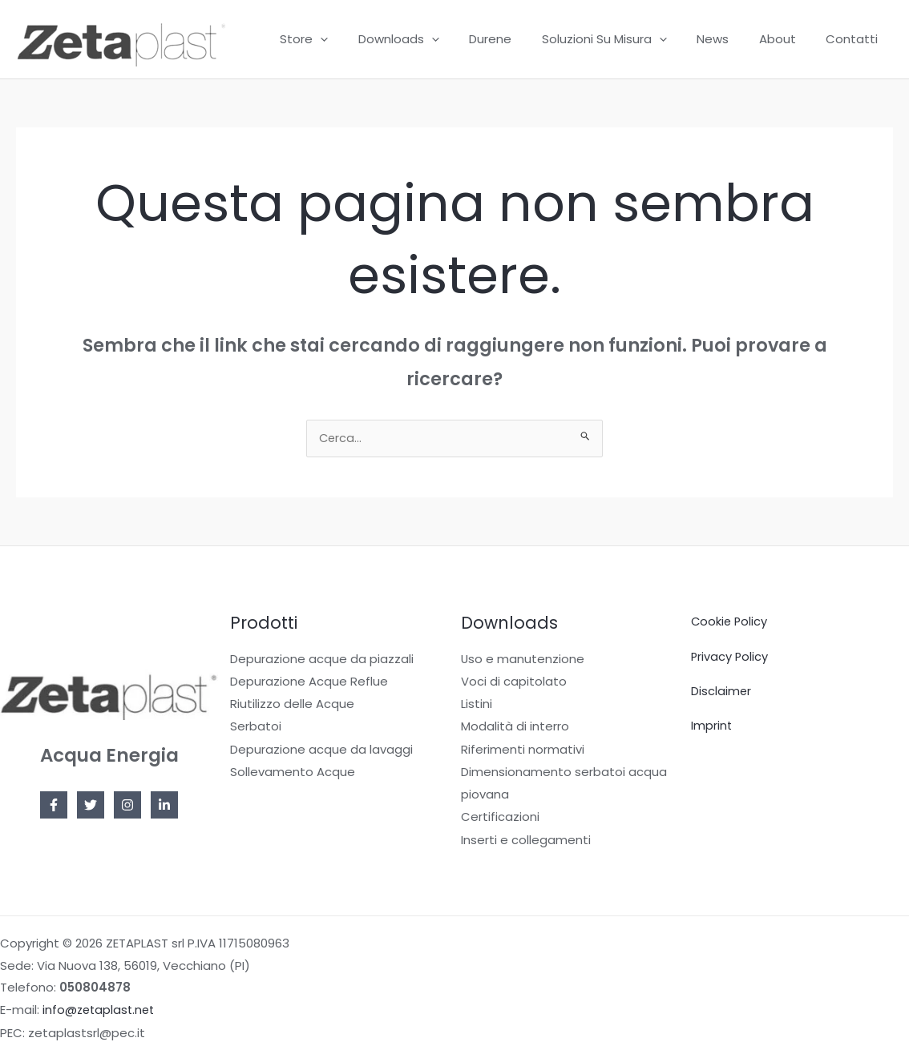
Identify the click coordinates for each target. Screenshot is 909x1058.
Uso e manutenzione (523, 660)
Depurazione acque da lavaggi (321, 749)
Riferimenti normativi (522, 749)
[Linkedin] (164, 806)
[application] (359, 39)
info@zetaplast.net (100, 1008)
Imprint (712, 726)
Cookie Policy (730, 622)
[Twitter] (90, 806)
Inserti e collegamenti (526, 838)
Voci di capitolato (514, 682)
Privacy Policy (730, 657)
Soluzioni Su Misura (625, 39)
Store (343, 39)
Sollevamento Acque (292, 771)
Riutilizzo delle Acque (292, 704)
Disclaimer (721, 691)
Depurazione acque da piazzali (322, 660)
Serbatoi (255, 726)
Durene (517, 38)
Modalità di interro (515, 726)
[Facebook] (53, 806)
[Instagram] (127, 806)
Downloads (431, 39)
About (786, 38)
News (728, 38)
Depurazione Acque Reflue (309, 682)
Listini (476, 704)
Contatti (855, 38)
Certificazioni (500, 816)
